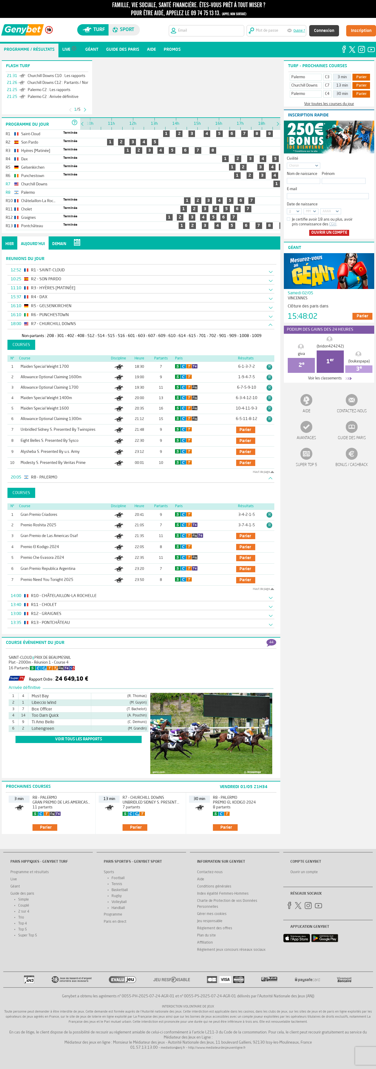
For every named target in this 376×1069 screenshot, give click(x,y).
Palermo (298, 77)
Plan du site (206, 935)
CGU (332, 224)
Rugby (117, 896)
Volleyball (119, 902)
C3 (327, 77)
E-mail (292, 189)
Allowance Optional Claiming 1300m (51, 419)
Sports (109, 872)
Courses (21, 345)
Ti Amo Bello (43, 722)
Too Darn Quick (45, 715)
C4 (327, 94)
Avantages (306, 438)
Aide (306, 411)
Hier (9, 244)
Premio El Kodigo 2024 (40, 547)
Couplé (23, 906)
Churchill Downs (304, 85)
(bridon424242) (330, 346)
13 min (342, 85)
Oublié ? (299, 31)
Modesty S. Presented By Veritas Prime (53, 463)
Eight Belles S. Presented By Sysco (49, 441)
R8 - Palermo (45, 798)
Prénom (328, 174)
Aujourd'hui (33, 244)
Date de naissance (302, 204)
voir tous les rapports (78, 739)
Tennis (117, 884)
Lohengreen (43, 729)
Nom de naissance (302, 174)
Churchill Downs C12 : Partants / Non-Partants (66, 83)
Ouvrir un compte (329, 233)
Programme (113, 914)
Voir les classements (325, 378)
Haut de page (261, 471)
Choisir (294, 165)
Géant (15, 886)
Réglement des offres (214, 928)
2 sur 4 (23, 911)
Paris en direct (115, 922)
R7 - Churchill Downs (143, 798)
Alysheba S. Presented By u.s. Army (50, 452)
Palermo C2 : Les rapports (49, 90)
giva (301, 354)
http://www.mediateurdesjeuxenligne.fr (217, 1048)
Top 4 (22, 923)
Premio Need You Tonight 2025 (47, 580)
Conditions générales (214, 886)
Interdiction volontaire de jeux (188, 1006)
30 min (342, 94)
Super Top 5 (306, 465)
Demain (59, 244)
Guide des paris (352, 438)
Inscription (361, 31)
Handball (118, 908)
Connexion (324, 31)
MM (308, 211)
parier (245, 430)
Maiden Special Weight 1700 (45, 367)
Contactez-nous (352, 411)
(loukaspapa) (359, 361)
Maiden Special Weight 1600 (45, 408)
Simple (23, 900)
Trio (21, 917)
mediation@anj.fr (173, 1048)
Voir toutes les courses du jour (329, 104)
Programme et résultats (29, 872)
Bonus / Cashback (351, 465)
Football (118, 878)
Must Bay (40, 696)
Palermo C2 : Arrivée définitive (53, 97)
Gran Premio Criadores (39, 515)
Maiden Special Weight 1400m (46, 398)
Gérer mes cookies (212, 914)
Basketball (120, 890)
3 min (342, 77)
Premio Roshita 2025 (38, 525)
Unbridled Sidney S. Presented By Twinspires (58, 430)
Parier (361, 77)
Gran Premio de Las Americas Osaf (49, 536)
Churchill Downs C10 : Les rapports (56, 76)
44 (271, 642)
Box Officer (42, 709)
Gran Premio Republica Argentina (48, 569)
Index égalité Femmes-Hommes (223, 894)
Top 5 (22, 929)
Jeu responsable (209, 921)
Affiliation (205, 943)
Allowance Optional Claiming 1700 (49, 388)
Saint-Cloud (20, 658)
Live (13, 879)
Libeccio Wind (44, 703)
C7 (327, 85)
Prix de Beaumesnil (52, 658)
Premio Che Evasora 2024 (42, 558)
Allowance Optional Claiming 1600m (51, 377)
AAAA (327, 211)
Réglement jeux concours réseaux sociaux (231, 950)
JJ (290, 211)
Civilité (292, 159)
